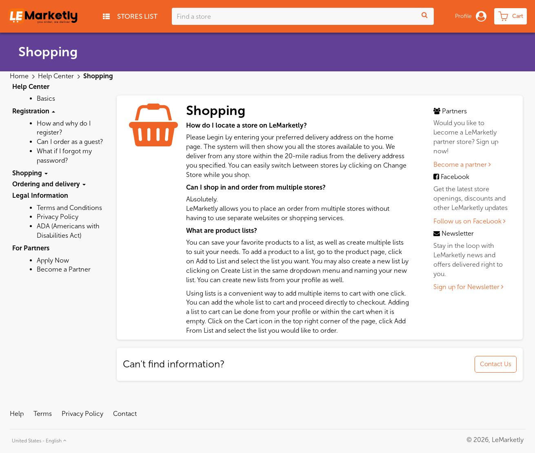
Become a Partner (64, 269)
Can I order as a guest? (70, 142)
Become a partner (462, 164)
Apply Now (53, 260)
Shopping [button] (30, 173)
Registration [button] (33, 111)
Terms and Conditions (69, 208)
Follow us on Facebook (469, 221)
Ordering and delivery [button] (49, 184)
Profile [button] (470, 16)
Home (20, 76)
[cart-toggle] (510, 16)
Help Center (56, 76)
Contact (125, 414)
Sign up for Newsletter (468, 287)
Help (17, 414)
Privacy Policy (57, 217)
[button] (38, 440)
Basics (46, 98)
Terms (42, 414)
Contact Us (495, 364)
